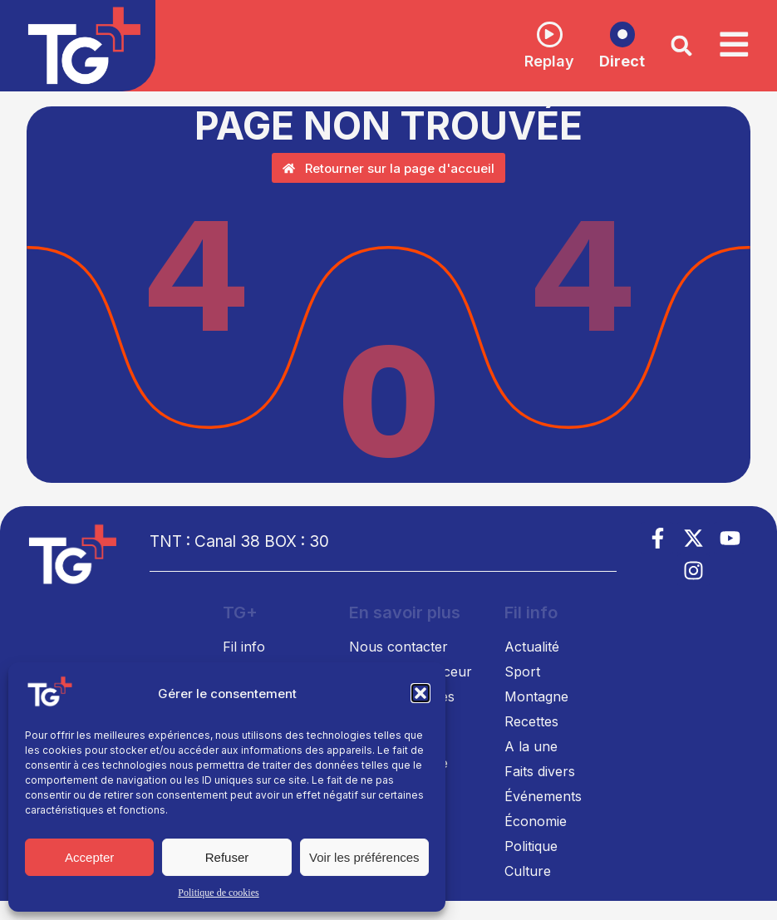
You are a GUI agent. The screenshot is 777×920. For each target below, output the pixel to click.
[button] (420, 693)
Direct (613, 62)
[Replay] (540, 34)
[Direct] (613, 34)
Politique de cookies (218, 892)
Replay (540, 61)
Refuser (227, 857)
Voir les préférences (364, 857)
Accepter (89, 857)
